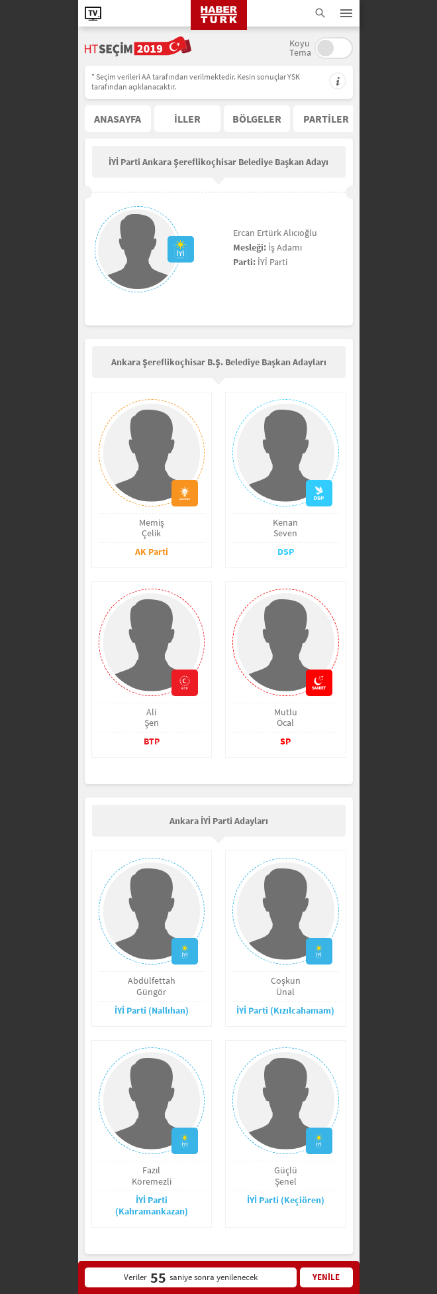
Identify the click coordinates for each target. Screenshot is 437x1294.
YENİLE (326, 1277)
